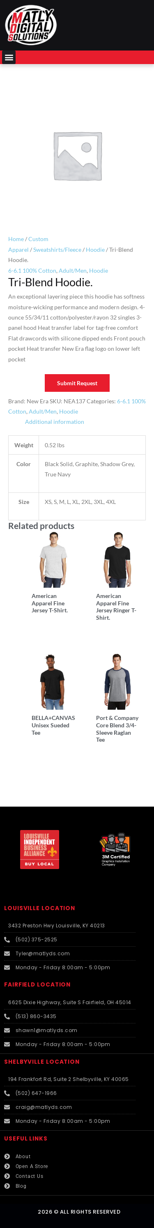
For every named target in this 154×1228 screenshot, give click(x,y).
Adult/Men (73, 270)
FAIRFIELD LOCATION (37, 985)
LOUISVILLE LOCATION (39, 908)
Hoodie (95, 249)
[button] (9, 57)
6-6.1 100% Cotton (32, 270)
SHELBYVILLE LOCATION (42, 1062)
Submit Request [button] (77, 382)
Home (16, 238)
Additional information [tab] (54, 421)
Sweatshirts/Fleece (57, 249)
